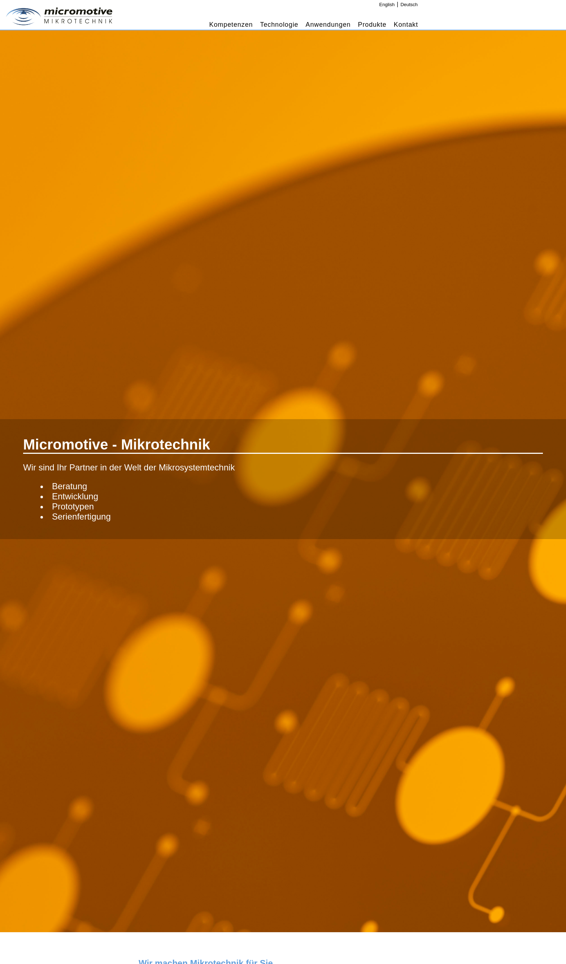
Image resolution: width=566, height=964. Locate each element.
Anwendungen (328, 24)
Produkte (372, 24)
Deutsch (409, 4)
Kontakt (406, 24)
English (387, 4)
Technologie (279, 24)
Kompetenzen (231, 24)
